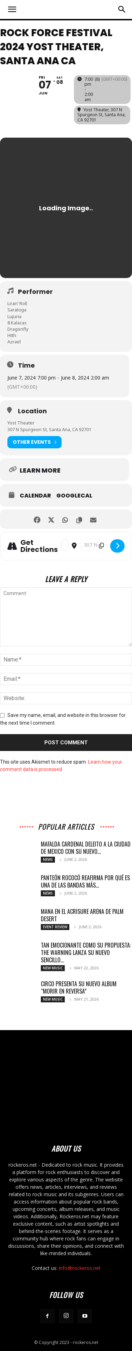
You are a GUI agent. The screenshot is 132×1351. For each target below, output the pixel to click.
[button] (12, 9)
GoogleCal (74, 496)
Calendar (35, 496)
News (48, 859)
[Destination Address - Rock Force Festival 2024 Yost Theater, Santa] (93, 545)
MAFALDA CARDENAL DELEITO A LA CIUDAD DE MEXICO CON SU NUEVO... (86, 848)
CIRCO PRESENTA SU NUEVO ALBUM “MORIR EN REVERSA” (79, 987)
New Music (53, 968)
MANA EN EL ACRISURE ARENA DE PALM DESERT (82, 915)
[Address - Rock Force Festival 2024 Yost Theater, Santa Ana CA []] (64, 545)
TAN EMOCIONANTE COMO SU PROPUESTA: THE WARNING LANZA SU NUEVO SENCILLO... (86, 952)
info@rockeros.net (80, 1268)
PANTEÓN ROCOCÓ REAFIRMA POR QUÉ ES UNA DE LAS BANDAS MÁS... (85, 881)
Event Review (55, 926)
